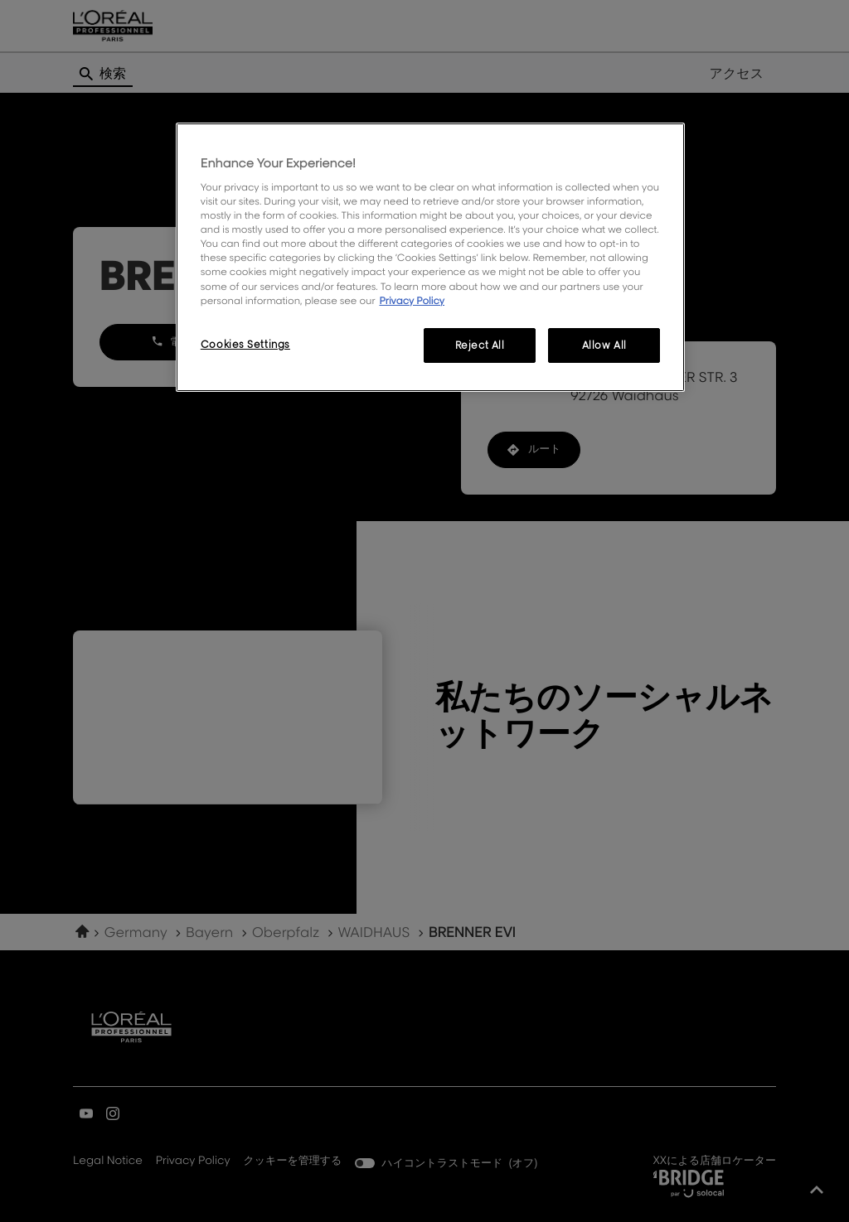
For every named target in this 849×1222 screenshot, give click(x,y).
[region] (430, 257)
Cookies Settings (245, 344)
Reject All (480, 345)
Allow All (604, 345)
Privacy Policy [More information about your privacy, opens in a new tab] (411, 300)
